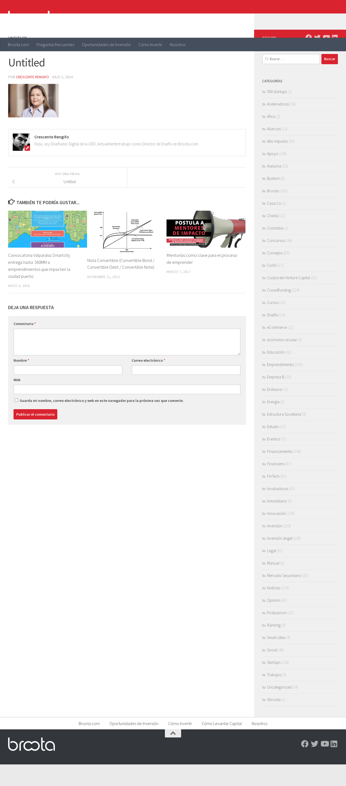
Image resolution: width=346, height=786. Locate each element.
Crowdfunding (279, 311)
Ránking (274, 646)
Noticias (273, 609)
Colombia (275, 249)
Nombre (21, 381)
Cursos (273, 324)
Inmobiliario (277, 522)
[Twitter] (317, 59)
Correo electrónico (148, 381)
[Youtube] (326, 59)
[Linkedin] (334, 59)
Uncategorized (279, 708)
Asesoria (274, 187)
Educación (276, 373)
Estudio (273, 448)
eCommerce (277, 348)
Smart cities (276, 659)
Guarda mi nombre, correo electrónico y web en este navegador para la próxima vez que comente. (102, 421)
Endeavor (275, 410)
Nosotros (177, 44)
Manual (273, 584)
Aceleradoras (278, 125)
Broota (273, 212)
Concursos (276, 262)
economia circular (282, 361)
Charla (272, 237)
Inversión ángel (279, 559)
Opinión (273, 621)
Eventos (273, 460)
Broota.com (18, 44)
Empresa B (275, 398)
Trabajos (274, 696)
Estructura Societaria (284, 435)
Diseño (272, 336)
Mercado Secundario (284, 597)
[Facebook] (308, 59)
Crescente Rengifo (32, 98)
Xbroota (274, 721)
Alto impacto (277, 162)
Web (17, 400)
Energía (273, 423)
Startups (274, 683)
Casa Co (274, 224)
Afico (271, 138)
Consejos (274, 274)
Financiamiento (279, 473)
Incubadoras (277, 510)
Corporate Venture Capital (288, 299)
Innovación (276, 535)
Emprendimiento (280, 386)
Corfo (272, 286)
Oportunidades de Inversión (106, 44)
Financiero (276, 485)
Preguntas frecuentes (55, 44)
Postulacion (277, 634)
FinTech (273, 497)
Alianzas (274, 150)
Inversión (274, 547)
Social (272, 671)
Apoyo (272, 175)
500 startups (277, 113)
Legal (271, 572)
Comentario (25, 344)
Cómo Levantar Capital (222, 745)
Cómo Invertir (150, 44)
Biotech (273, 200)
